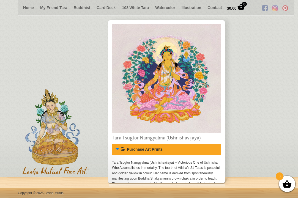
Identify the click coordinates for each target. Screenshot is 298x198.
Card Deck (106, 8)
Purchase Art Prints (142, 149)
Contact (214, 8)
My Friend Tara (53, 8)
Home (28, 8)
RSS (271, 7)
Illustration (191, 8)
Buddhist (81, 8)
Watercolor (165, 8)
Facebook (251, 7)
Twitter (261, 7)
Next (290, 8)
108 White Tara (135, 8)
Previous (8, 8)
